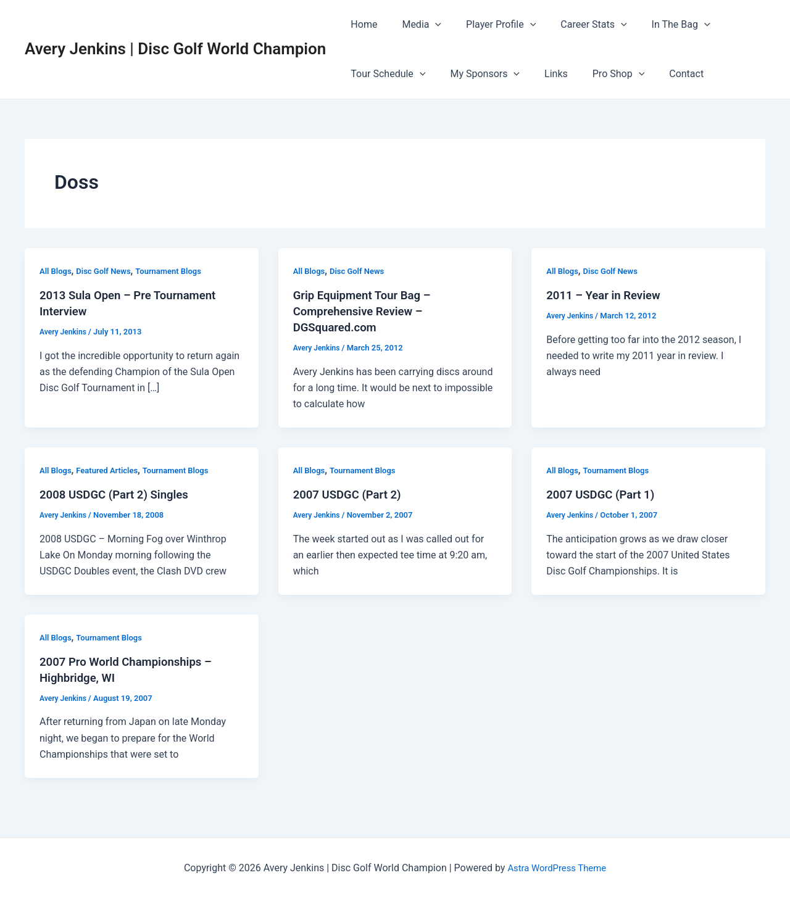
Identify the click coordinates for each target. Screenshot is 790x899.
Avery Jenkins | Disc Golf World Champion (175, 48)
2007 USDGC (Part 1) (604, 494)
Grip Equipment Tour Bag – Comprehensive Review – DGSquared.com (367, 311)
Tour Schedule (385, 74)
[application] (428, 24)
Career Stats (576, 24)
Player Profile (488, 24)
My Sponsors (477, 74)
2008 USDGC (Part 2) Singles (120, 494)
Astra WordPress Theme (557, 868)
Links (543, 74)
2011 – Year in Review (607, 295)
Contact (664, 74)
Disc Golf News (107, 271)
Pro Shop (601, 74)
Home (361, 24)
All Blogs (57, 271)
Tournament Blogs (177, 271)
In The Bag (659, 24)
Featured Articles (111, 470)
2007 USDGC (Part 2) (351, 494)
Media (414, 24)
